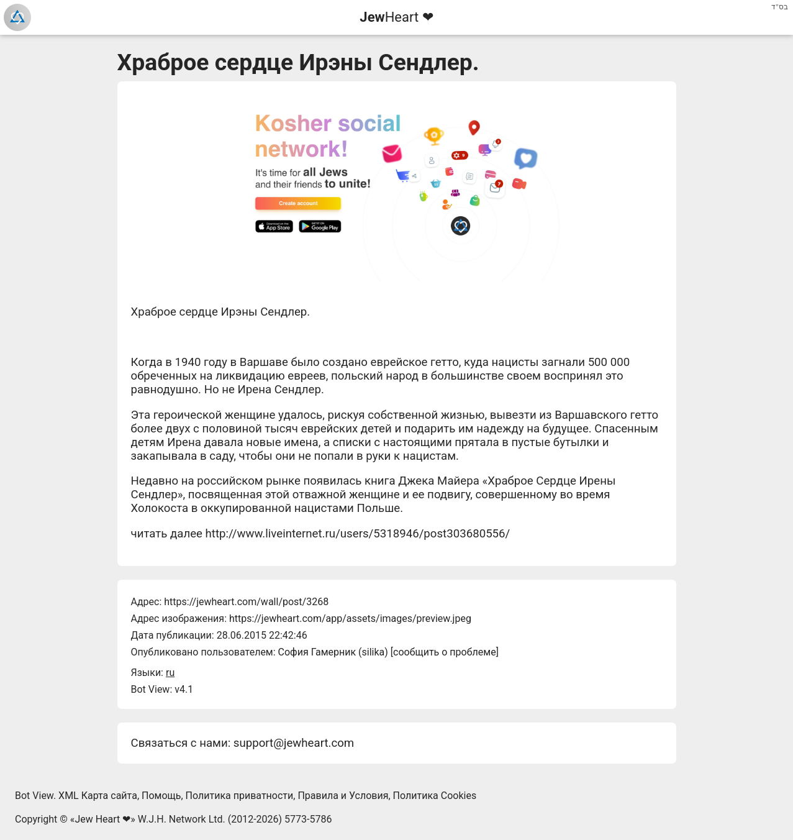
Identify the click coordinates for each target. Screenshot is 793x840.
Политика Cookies (435, 795)
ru (170, 672)
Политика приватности (240, 795)
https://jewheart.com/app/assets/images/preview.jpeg (350, 618)
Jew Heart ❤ (102, 819)
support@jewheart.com (293, 743)
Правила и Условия (342, 795)
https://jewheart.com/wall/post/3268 (246, 602)
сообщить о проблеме (444, 652)
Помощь (161, 795)
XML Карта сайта (97, 795)
